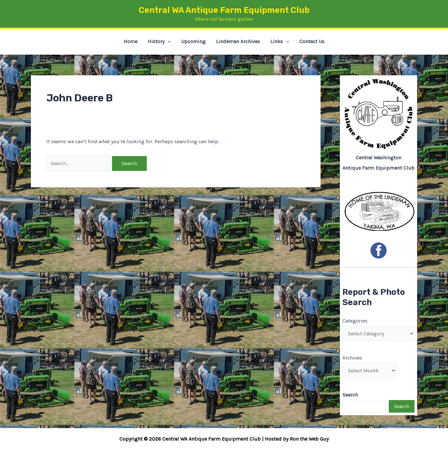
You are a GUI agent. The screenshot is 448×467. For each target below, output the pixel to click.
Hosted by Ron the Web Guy (297, 439)
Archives (352, 358)
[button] (167, 41)
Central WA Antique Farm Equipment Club (224, 10)
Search (401, 406)
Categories (355, 321)
